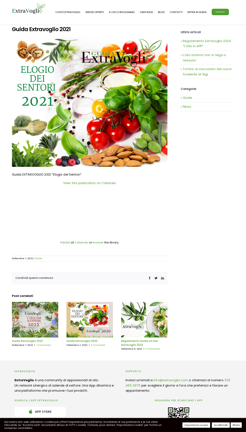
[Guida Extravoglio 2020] (89, 304)
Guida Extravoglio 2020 (82, 341)
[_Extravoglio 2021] (89, 101)
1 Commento (43, 345)
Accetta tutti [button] (221, 425)
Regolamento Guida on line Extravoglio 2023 (139, 343)
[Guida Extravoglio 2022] (35, 304)
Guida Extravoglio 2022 (27, 341)
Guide (38, 258)
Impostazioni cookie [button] (196, 425)
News (187, 106)
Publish (65, 242)
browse (98, 242)
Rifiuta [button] (236, 425)
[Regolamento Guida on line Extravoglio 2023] (144, 304)
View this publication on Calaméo (89, 183)
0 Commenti (98, 345)
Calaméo (81, 242)
